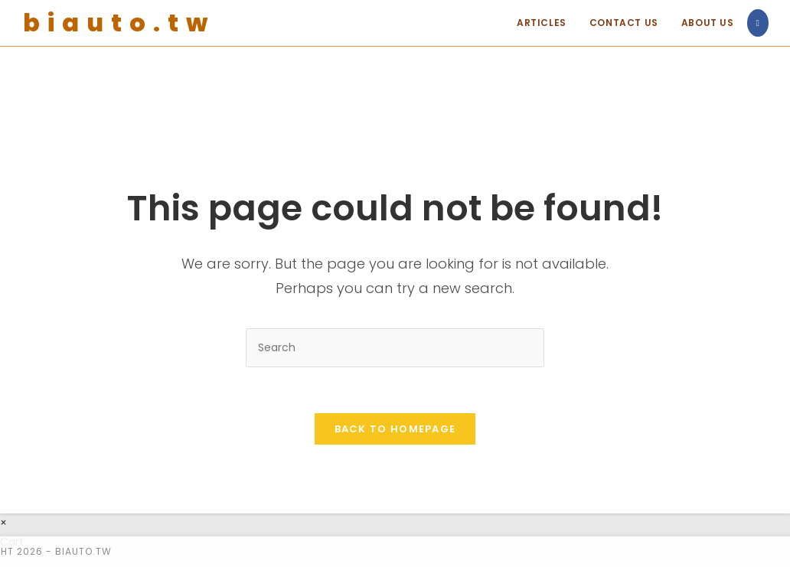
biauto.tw (119, 22)
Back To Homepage (395, 429)
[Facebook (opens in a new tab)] (758, 23)
